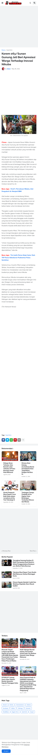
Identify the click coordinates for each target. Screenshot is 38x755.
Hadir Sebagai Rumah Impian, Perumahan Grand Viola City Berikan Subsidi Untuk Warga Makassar (28, 653)
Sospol (32, 712)
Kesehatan (5, 708)
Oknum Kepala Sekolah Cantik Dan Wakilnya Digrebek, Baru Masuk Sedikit (24, 584)
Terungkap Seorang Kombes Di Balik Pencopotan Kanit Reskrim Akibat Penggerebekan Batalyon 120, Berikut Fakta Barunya (23, 563)
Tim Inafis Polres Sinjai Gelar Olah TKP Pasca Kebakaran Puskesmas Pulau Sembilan (18, 257)
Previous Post (6, 551)
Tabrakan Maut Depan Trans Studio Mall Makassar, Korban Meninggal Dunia (24, 574)
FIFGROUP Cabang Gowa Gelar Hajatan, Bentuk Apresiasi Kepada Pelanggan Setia (10, 680)
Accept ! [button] (6, 751)
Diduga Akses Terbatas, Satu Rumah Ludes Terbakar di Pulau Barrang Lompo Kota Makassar (9, 467)
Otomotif (28, 708)
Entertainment (20, 704)
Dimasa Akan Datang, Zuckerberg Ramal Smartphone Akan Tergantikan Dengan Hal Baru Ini (28, 468)
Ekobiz (11, 704)
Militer (13, 708)
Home (3, 50)
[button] (2, 3)
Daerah (5, 704)
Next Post (32, 551)
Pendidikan (6, 712)
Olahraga (20, 708)
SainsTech (9, 50)
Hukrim (29, 704)
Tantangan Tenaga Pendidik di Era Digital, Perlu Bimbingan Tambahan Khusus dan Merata (28, 497)
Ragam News (15, 712)
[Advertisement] (19, 27)
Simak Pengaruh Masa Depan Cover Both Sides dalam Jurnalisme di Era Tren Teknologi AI (9, 496)
